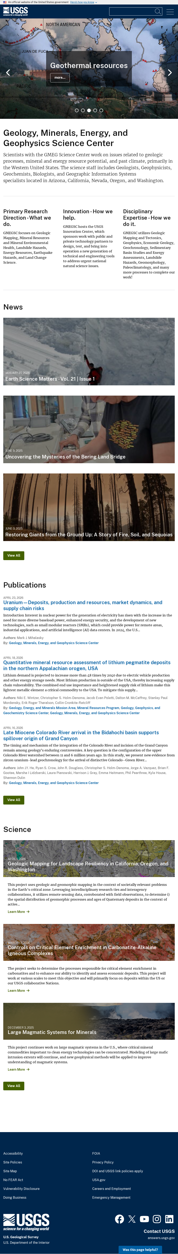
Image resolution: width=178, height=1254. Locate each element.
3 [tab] (89, 110)
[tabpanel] (89, 68)
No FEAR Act (13, 1180)
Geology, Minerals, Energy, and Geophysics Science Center (54, 643)
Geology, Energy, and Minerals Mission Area (42, 708)
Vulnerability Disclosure (21, 1189)
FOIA (96, 1153)
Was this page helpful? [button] (140, 1250)
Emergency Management (111, 1198)
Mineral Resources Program (98, 708)
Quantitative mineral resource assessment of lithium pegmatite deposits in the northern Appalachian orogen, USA (86, 665)
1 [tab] (77, 110)
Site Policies (12, 1162)
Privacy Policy (103, 1162)
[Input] (135, 11)
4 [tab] (95, 110)
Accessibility (13, 1153)
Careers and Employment (111, 1189)
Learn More (16, 912)
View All (13, 555)
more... (60, 77)
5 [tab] (101, 110)
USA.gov (98, 1180)
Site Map (10, 1171)
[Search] (158, 11)
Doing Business (14, 1198)
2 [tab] (83, 110)
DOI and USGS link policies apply (117, 1171)
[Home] (15, 15)
